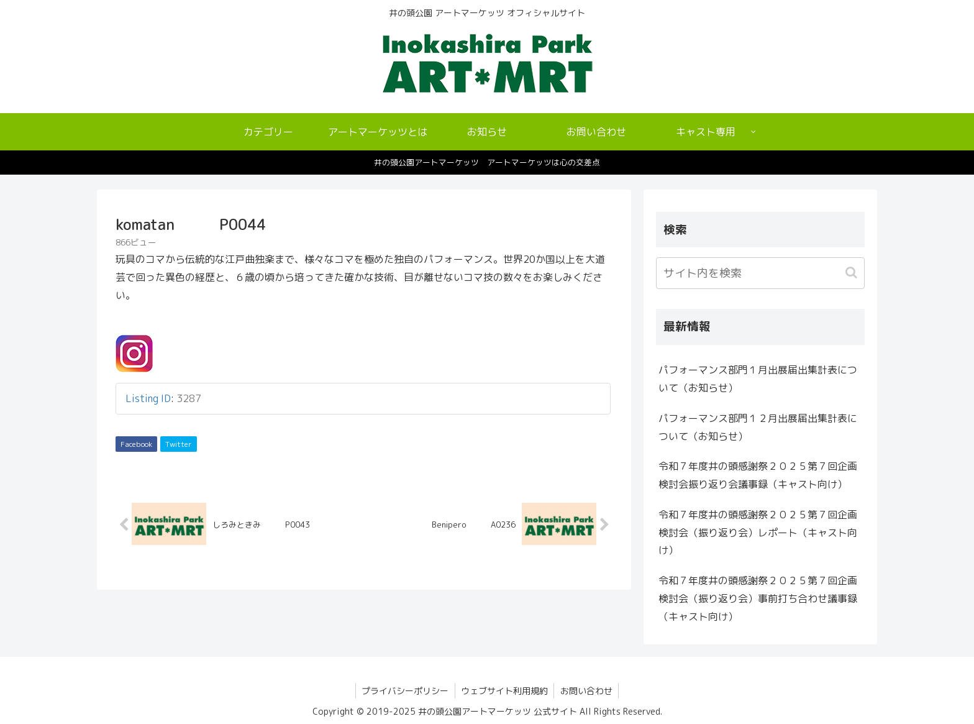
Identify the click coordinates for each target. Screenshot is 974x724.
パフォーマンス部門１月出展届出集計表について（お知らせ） (757, 379)
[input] (760, 273)
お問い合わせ (587, 691)
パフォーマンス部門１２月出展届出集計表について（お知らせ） (757, 427)
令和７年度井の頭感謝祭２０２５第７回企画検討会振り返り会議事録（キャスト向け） (757, 475)
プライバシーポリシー (404, 691)
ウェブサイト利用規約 (504, 691)
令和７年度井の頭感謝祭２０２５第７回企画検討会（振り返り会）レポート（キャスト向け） (757, 532)
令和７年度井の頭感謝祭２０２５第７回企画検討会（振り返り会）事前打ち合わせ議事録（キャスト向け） (757, 598)
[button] (852, 272)
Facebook (136, 444)
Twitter (178, 444)
